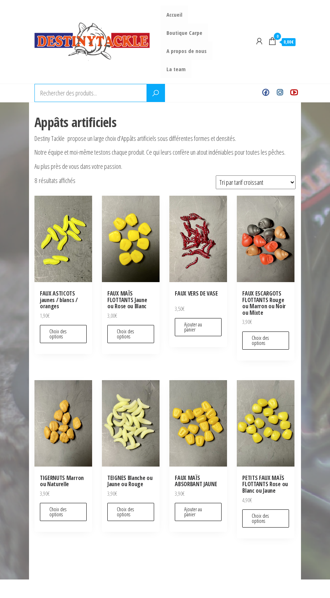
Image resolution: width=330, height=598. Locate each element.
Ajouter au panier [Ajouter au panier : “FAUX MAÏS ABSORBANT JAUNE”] (193, 512)
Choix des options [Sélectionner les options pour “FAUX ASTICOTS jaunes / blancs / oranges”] (57, 334)
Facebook (266, 93)
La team (176, 69)
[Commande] (256, 182)
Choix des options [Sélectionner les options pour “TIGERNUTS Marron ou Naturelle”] (57, 512)
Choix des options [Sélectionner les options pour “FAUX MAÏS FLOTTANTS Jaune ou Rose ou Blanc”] (125, 334)
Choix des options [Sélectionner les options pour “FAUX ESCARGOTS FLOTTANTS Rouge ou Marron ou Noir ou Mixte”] (260, 340)
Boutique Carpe (185, 32)
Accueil (175, 14)
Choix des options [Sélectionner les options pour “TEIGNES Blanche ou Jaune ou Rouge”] (125, 512)
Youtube (294, 93)
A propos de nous (187, 50)
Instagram (280, 93)
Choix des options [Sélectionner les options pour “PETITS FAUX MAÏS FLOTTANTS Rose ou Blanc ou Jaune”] (260, 518)
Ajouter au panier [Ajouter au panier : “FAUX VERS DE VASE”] (193, 327)
